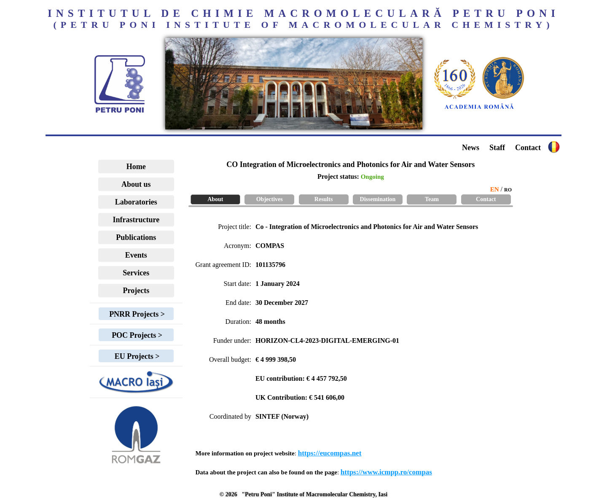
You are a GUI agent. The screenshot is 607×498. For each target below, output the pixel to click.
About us (136, 184)
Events (136, 255)
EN (494, 189)
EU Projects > (136, 356)
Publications (136, 237)
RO (508, 190)
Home (136, 166)
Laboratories (136, 202)
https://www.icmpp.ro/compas (386, 472)
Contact (528, 147)
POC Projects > (136, 335)
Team (432, 199)
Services (136, 273)
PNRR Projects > (136, 314)
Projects (136, 290)
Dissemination (378, 199)
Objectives (269, 199)
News (470, 147)
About (215, 199)
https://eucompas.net (330, 453)
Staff (497, 147)
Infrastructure (136, 219)
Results (323, 199)
